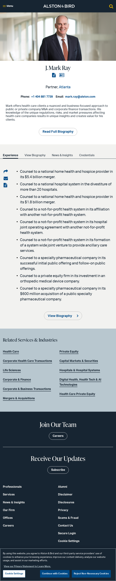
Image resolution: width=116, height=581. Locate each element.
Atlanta (65, 87)
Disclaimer (65, 494)
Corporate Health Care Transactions (27, 361)
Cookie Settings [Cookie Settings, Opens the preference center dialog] (14, 574)
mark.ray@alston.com (80, 96)
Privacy (63, 510)
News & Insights (62, 155)
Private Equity (68, 351)
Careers (8, 525)
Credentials (86, 155)
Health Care (11, 351)
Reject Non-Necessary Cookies (91, 574)
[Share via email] (6, 178)
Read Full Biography (58, 131)
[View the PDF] (54, 75)
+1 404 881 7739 (42, 96)
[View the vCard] (61, 75)
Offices (8, 517)
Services (9, 494)
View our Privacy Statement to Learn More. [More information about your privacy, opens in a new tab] (27, 566)
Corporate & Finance (17, 379)
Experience (10, 155)
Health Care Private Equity (77, 394)
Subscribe (58, 469)
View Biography (35, 155)
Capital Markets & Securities (78, 361)
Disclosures (66, 502)
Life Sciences (12, 370)
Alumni (62, 486)
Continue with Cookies (55, 574)
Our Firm (9, 510)
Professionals (12, 486)
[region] (58, 564)
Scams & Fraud (68, 517)
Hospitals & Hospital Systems (79, 370)
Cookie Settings (69, 541)
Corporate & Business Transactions (27, 389)
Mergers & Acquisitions (19, 398)
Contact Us (65, 525)
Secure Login (67, 533)
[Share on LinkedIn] (6, 172)
